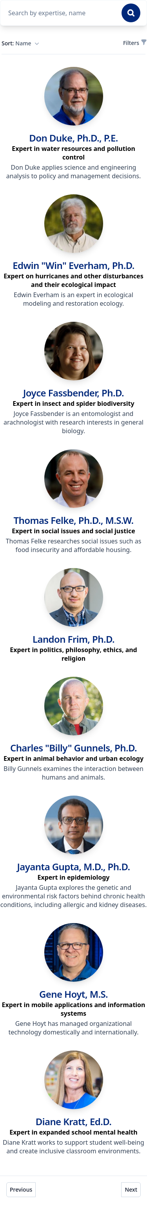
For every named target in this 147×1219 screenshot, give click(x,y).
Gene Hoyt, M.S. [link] (73, 994)
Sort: (20, 43)
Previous (21, 1189)
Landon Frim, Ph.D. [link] (73, 639)
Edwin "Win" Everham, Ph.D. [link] (73, 265)
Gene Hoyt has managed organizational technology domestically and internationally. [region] (74, 1027)
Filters (134, 43)
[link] (73, 96)
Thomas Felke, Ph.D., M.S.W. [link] (73, 520)
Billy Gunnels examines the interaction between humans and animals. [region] (73, 773)
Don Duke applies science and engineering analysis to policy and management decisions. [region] (73, 171)
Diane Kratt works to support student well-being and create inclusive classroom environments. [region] (73, 1146)
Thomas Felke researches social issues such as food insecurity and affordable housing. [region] (74, 545)
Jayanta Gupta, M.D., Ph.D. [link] (73, 866)
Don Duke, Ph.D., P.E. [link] (73, 137)
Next (131, 1189)
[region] (73, 152)
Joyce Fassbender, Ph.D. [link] (73, 392)
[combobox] (63, 13)
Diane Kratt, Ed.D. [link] (73, 1121)
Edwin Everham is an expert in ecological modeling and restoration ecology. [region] (73, 299)
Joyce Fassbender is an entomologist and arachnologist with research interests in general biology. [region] (73, 422)
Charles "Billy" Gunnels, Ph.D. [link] (73, 747)
